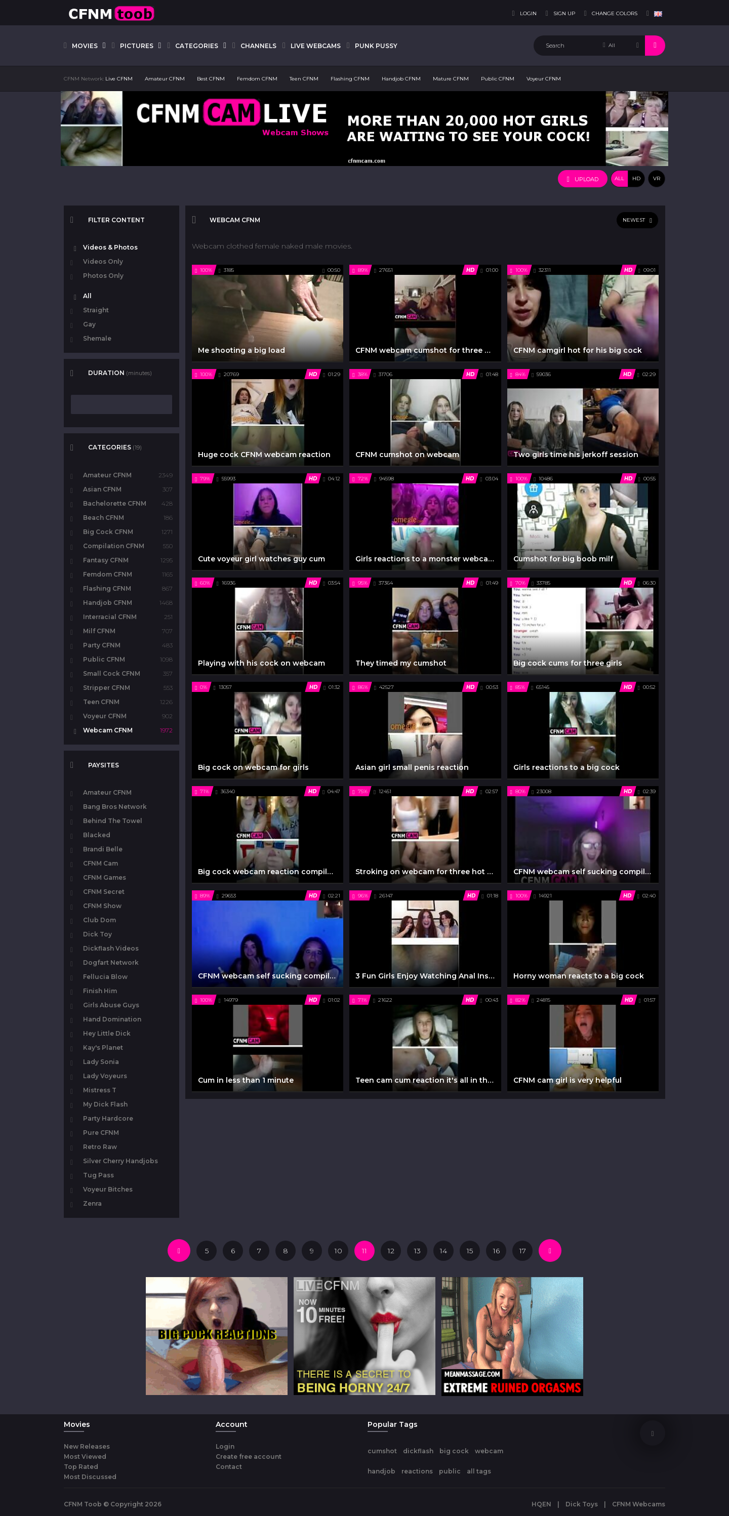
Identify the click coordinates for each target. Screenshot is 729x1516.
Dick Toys (581, 1504)
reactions (417, 1471)
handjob (381, 1471)
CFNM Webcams (638, 1504)
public (450, 1471)
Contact (229, 1466)
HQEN (541, 1504)
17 (522, 1250)
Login (225, 1446)
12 (391, 1250)
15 (470, 1250)
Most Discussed (90, 1477)
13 (417, 1250)
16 (496, 1250)
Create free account (248, 1456)
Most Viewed (85, 1456)
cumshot (382, 1451)
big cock (454, 1451)
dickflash (418, 1451)
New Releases (87, 1446)
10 (338, 1250)
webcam (489, 1451)
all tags (479, 1471)
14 (443, 1250)
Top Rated (81, 1466)
